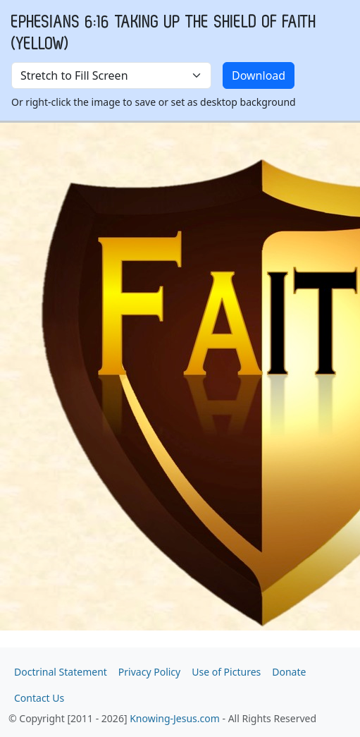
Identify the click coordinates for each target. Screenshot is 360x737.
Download (258, 75)
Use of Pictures (226, 671)
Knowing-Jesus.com (175, 718)
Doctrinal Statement (60, 671)
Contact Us (39, 698)
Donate (289, 671)
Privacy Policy (149, 671)
